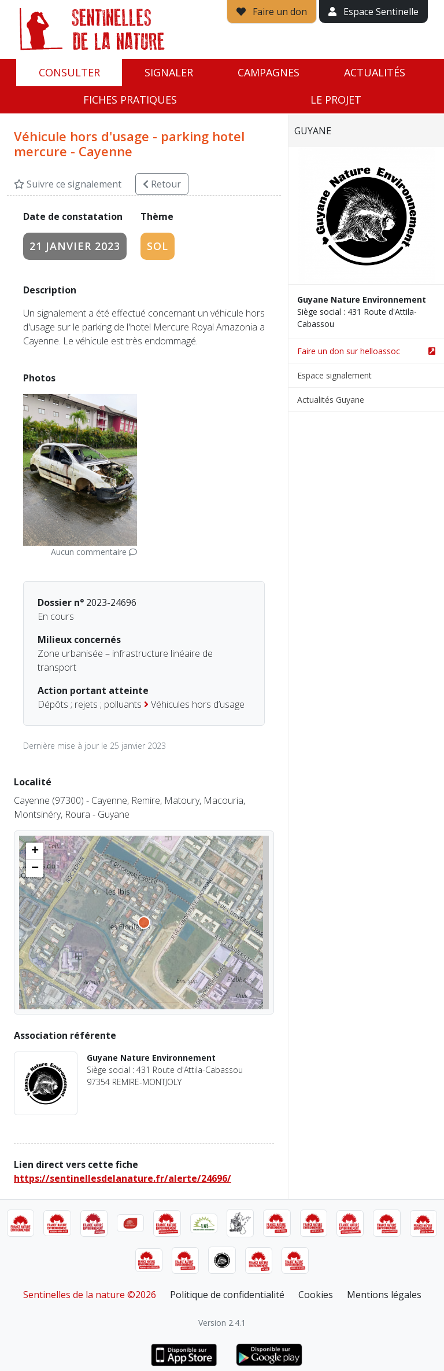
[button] (34, 851)
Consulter (69, 72)
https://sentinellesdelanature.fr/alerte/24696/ (122, 1178)
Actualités (374, 72)
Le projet (335, 99)
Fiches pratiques (130, 99)
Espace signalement (334, 375)
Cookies (315, 1294)
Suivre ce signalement (67, 184)
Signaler (169, 72)
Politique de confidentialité (227, 1294)
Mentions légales (384, 1294)
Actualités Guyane (330, 399)
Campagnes (268, 72)
